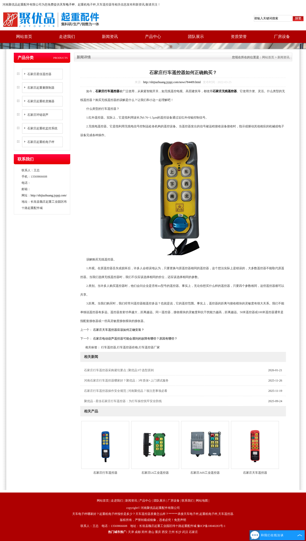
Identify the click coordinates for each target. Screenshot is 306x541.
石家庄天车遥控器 (255, 472)
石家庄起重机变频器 (40, 101)
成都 (138, 532)
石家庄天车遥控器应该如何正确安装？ (118, 330)
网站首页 (24, 36)
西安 (165, 532)
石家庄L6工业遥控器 (155, 472)
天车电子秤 (67, 4)
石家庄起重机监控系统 (42, 128)
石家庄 (193, 532)
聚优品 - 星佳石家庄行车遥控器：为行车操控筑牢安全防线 (123, 401)
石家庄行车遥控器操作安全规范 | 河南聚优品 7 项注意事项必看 (125, 391)
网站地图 (202, 500)
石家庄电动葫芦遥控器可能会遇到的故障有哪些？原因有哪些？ (134, 338)
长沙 (178, 532)
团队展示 (196, 36)
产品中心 (153, 36)
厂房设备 (282, 36)
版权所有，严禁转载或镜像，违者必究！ (147, 520)
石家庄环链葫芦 (37, 115)
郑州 (144, 532)
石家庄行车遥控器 (105, 472)
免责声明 (180, 520)
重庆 (158, 532)
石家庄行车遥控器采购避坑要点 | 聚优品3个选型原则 (119, 370)
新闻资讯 (110, 36)
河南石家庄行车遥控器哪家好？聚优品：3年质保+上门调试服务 (126, 380)
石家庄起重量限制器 (40, 87)
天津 (131, 532)
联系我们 (188, 500)
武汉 (185, 532)
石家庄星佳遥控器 (39, 74)
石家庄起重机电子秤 (40, 142)
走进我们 (67, 36)
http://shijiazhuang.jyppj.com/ (49, 195)
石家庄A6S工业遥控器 (205, 472)
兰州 (172, 532)
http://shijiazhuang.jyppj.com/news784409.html (172, 82)
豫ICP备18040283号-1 (211, 526)
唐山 (151, 532)
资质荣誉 (239, 36)
